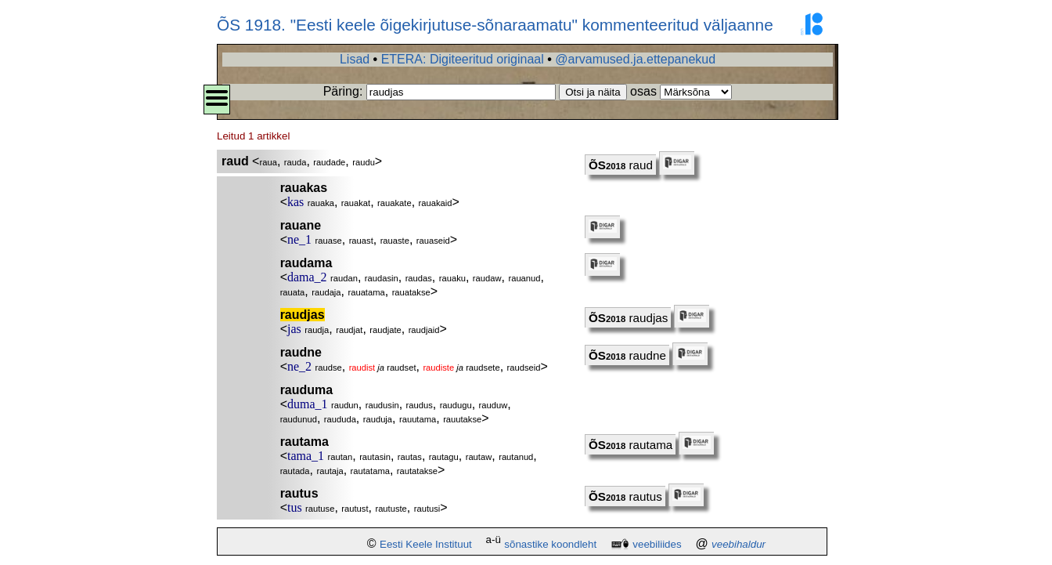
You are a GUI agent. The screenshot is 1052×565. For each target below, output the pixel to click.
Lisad (354, 59)
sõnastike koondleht (550, 544)
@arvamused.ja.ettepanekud (635, 59)
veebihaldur (739, 544)
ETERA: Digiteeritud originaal (462, 59)
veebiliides (656, 544)
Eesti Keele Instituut (426, 544)
